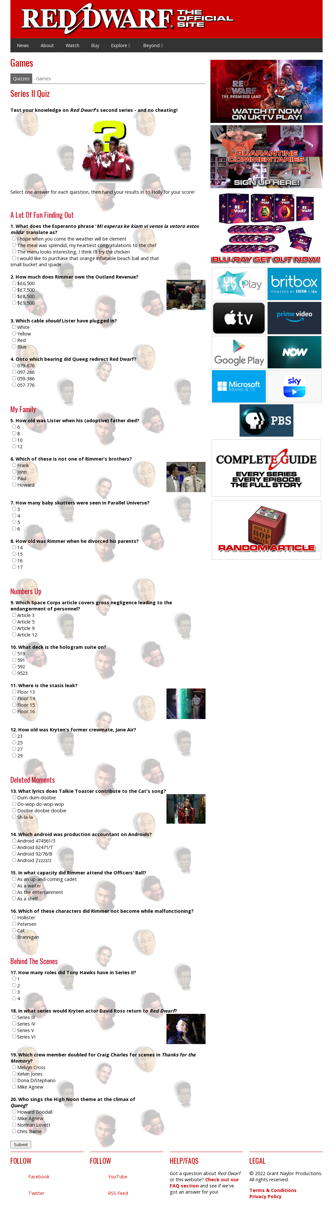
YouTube (117, 1176)
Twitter (36, 1193)
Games (43, 78)
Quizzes (21, 78)
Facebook (38, 1176)
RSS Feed (118, 1193)
